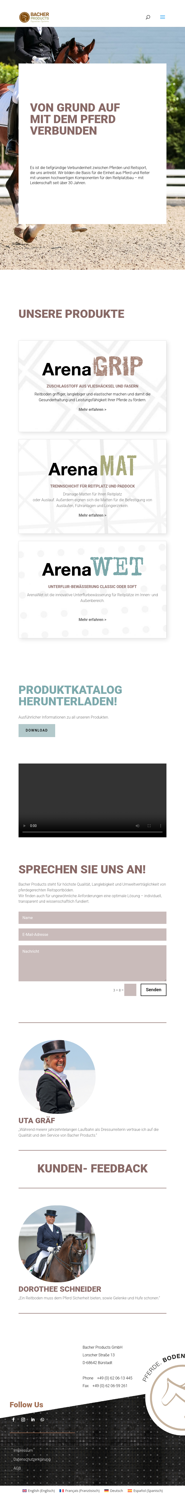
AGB (17, 1468)
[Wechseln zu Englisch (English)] (38, 1491)
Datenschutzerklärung (32, 1459)
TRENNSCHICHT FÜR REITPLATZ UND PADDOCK (92, 486)
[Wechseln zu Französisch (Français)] (79, 1491)
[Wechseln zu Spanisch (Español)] (145, 1491)
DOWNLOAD (37, 730)
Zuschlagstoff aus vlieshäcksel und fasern (93, 386)
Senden (153, 989)
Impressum (23, 1450)
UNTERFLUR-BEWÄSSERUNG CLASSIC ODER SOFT (92, 586)
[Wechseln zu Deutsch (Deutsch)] (113, 1491)
